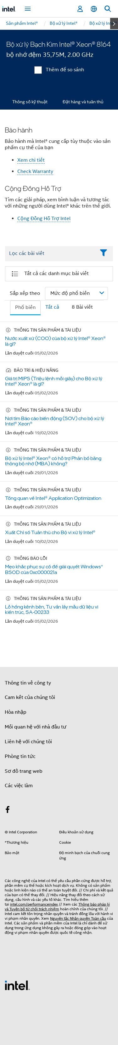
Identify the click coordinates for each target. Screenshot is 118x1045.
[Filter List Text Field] (50, 253)
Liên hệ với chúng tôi (28, 742)
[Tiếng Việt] (93, 9)
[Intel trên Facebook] (7, 810)
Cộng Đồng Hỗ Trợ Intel (43, 218)
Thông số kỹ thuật (30, 102)
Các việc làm (19, 785)
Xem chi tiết (31, 160)
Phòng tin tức (20, 756)
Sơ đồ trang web (23, 771)
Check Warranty (35, 171)
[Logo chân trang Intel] (17, 985)
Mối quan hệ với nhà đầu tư (35, 727)
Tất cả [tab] (52, 307)
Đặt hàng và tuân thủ (83, 102)
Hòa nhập (15, 712)
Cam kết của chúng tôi (30, 697)
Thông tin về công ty (28, 683)
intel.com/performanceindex (34, 904)
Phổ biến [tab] (25, 307)
